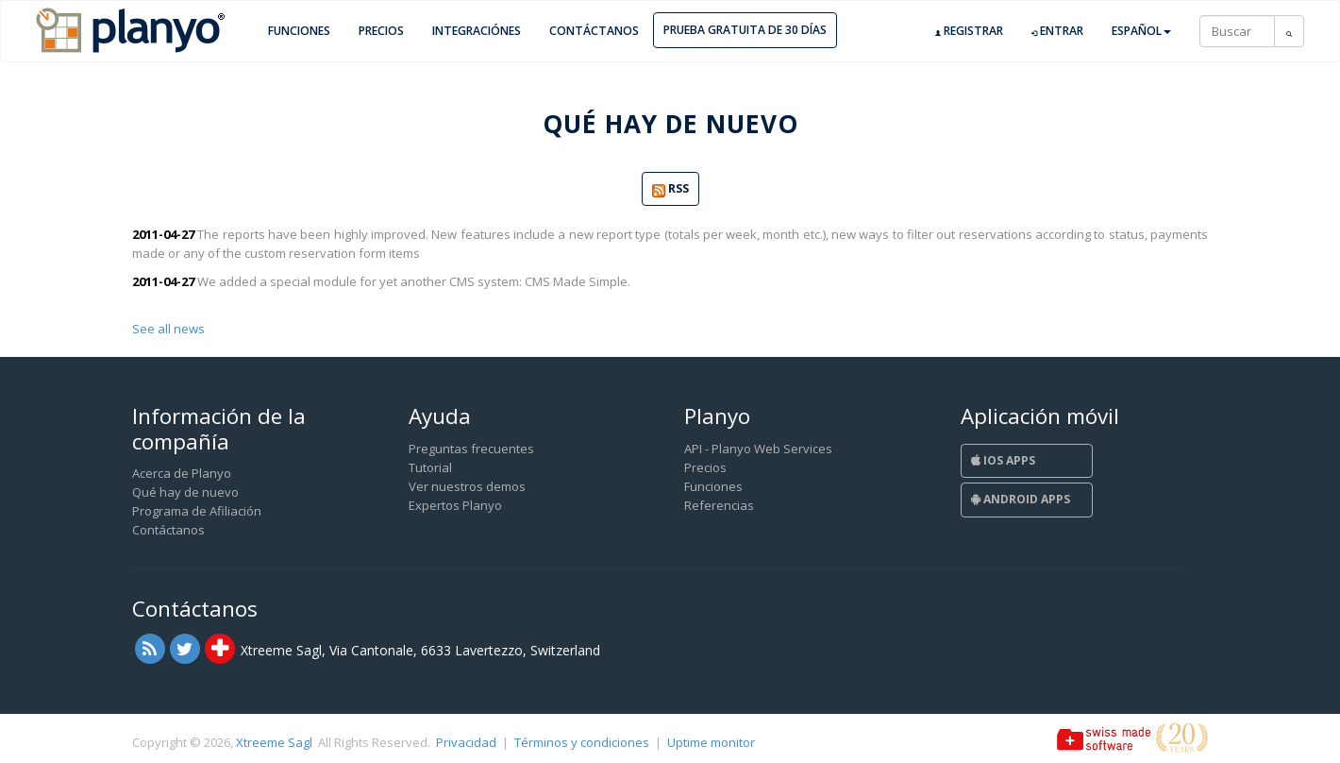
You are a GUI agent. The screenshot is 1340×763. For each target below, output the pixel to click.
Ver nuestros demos (467, 486)
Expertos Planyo (455, 505)
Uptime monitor (711, 742)
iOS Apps (1003, 460)
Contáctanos (594, 31)
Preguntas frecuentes (471, 448)
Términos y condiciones (581, 742)
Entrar (1057, 31)
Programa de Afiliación (196, 510)
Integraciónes (476, 31)
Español (1141, 31)
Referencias (719, 505)
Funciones (299, 31)
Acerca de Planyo (181, 473)
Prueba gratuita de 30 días (745, 30)
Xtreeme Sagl (274, 742)
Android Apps (1020, 499)
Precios (381, 31)
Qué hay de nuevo (185, 491)
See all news (168, 328)
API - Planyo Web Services (758, 448)
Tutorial (430, 467)
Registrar (969, 31)
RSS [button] (670, 189)
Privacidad (466, 742)
